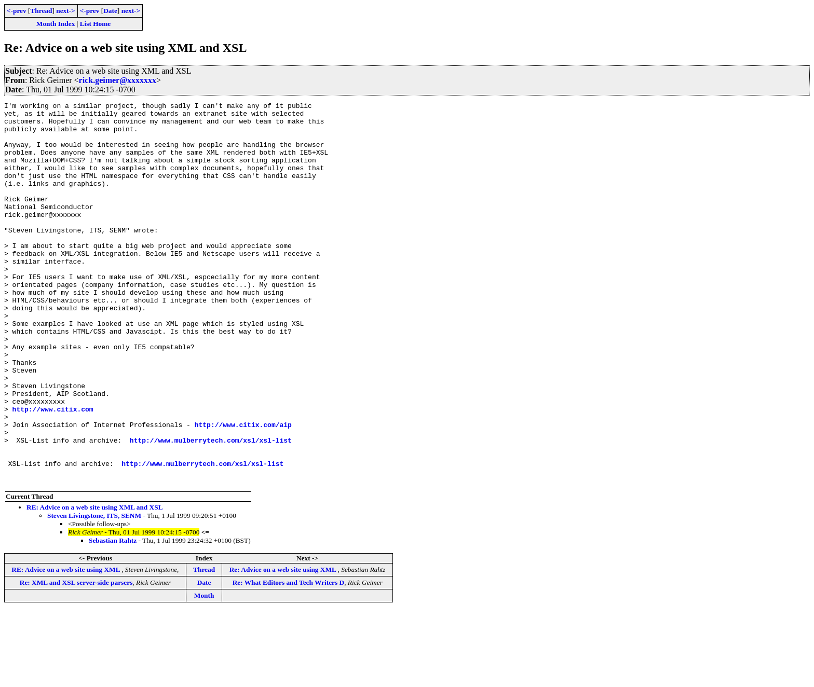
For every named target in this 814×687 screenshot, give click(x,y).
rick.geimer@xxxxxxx (118, 80)
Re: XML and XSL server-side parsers (76, 659)
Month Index (55, 24)
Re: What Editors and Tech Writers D (289, 659)
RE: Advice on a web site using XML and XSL (94, 583)
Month (204, 672)
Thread (41, 11)
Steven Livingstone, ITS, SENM (94, 592)
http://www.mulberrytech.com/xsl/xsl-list (211, 508)
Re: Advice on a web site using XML (283, 646)
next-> (65, 11)
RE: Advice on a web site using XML (66, 646)
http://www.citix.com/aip (243, 489)
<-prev (16, 11)
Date (110, 11)
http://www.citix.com (52, 471)
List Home (95, 24)
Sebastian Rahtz (113, 617)
